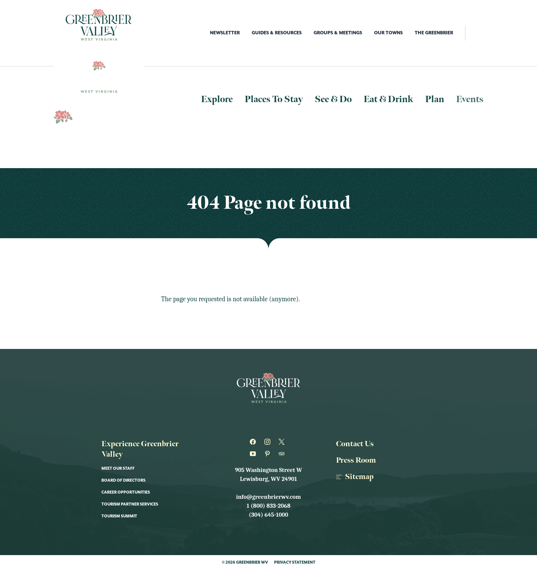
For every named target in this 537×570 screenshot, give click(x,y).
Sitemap (355, 476)
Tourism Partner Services (129, 504)
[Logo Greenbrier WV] (99, 25)
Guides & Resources (277, 33)
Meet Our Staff (118, 468)
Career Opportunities (125, 492)
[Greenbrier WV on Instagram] (268, 441)
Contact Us (355, 444)
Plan (434, 99)
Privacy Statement (294, 562)
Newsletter (225, 33)
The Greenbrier (434, 33)
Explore (217, 99)
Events (469, 99)
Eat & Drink (388, 99)
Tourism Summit (119, 516)
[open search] (474, 33)
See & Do (333, 99)
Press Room (356, 460)
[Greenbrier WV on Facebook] (254, 441)
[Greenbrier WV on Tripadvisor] (283, 453)
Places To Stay (274, 99)
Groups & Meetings (338, 33)
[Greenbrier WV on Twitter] (283, 441)
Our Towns (388, 33)
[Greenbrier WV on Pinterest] (268, 453)
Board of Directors (123, 480)
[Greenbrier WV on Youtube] (254, 453)
